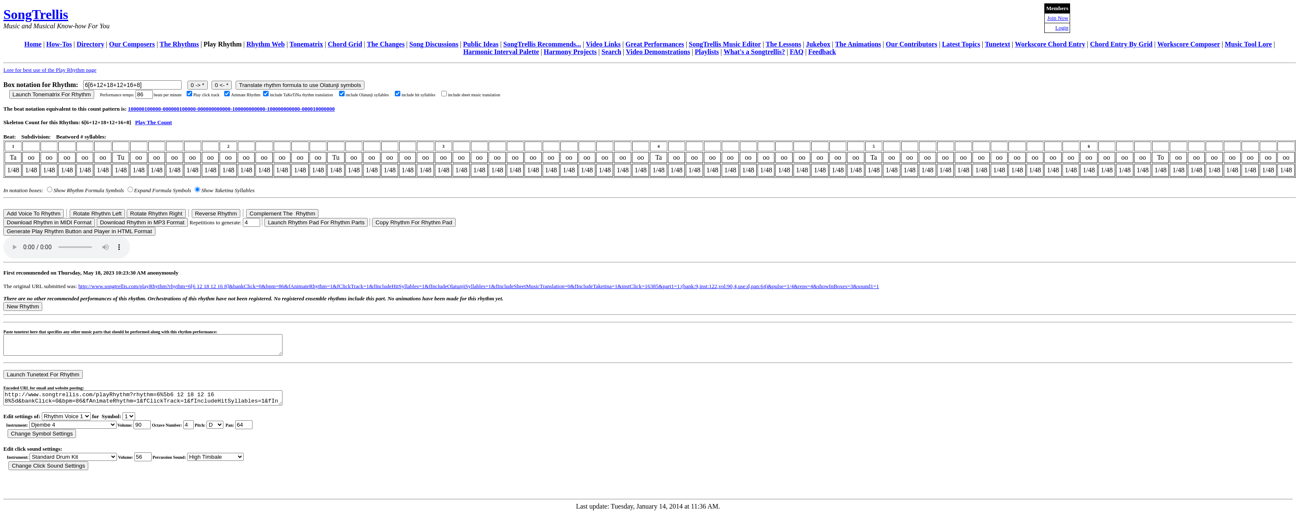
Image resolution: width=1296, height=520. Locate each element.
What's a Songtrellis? (754, 51)
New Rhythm (23, 306)
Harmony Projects (570, 51)
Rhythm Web (266, 44)
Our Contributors (911, 44)
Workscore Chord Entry (1050, 44)
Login (1061, 28)
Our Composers (132, 44)
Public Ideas (481, 44)
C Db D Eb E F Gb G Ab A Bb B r (214, 431)
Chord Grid (345, 44)
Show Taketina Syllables (228, 190)
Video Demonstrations (658, 51)
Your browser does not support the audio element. (66, 247)
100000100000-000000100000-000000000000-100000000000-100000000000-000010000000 (231, 109)
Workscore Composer (1188, 44)
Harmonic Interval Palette (501, 51)
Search (611, 51)
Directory (90, 44)
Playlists (707, 51)
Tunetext (997, 44)
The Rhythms (179, 44)
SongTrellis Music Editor (725, 44)
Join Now (1057, 18)
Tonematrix (306, 44)
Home (33, 44)
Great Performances (654, 44)
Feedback (822, 51)
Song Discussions (433, 44)
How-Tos (59, 44)
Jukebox (818, 44)
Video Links (603, 44)
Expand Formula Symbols (162, 190)
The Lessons (783, 44)
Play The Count (153, 122)
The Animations (858, 44)
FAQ (797, 51)
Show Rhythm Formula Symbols (89, 190)
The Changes (386, 44)
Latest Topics (961, 44)
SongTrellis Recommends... (542, 44)
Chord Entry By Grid (1121, 44)
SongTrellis (35, 14)
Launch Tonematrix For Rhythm (52, 94)
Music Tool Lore (1248, 44)
